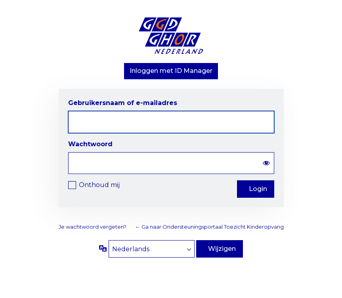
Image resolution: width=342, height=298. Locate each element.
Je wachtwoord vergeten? (92, 227)
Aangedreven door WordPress (171, 37)
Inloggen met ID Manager (171, 70)
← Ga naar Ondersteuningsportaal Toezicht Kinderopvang (209, 227)
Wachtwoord (90, 144)
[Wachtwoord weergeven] (266, 163)
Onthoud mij (99, 185)
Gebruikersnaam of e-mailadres (122, 103)
